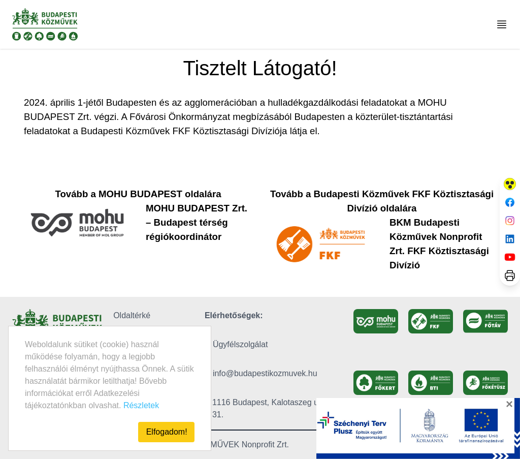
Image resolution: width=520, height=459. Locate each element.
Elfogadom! (166, 431)
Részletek (141, 405)
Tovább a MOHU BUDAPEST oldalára (138, 194)
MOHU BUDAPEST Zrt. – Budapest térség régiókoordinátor (196, 222)
